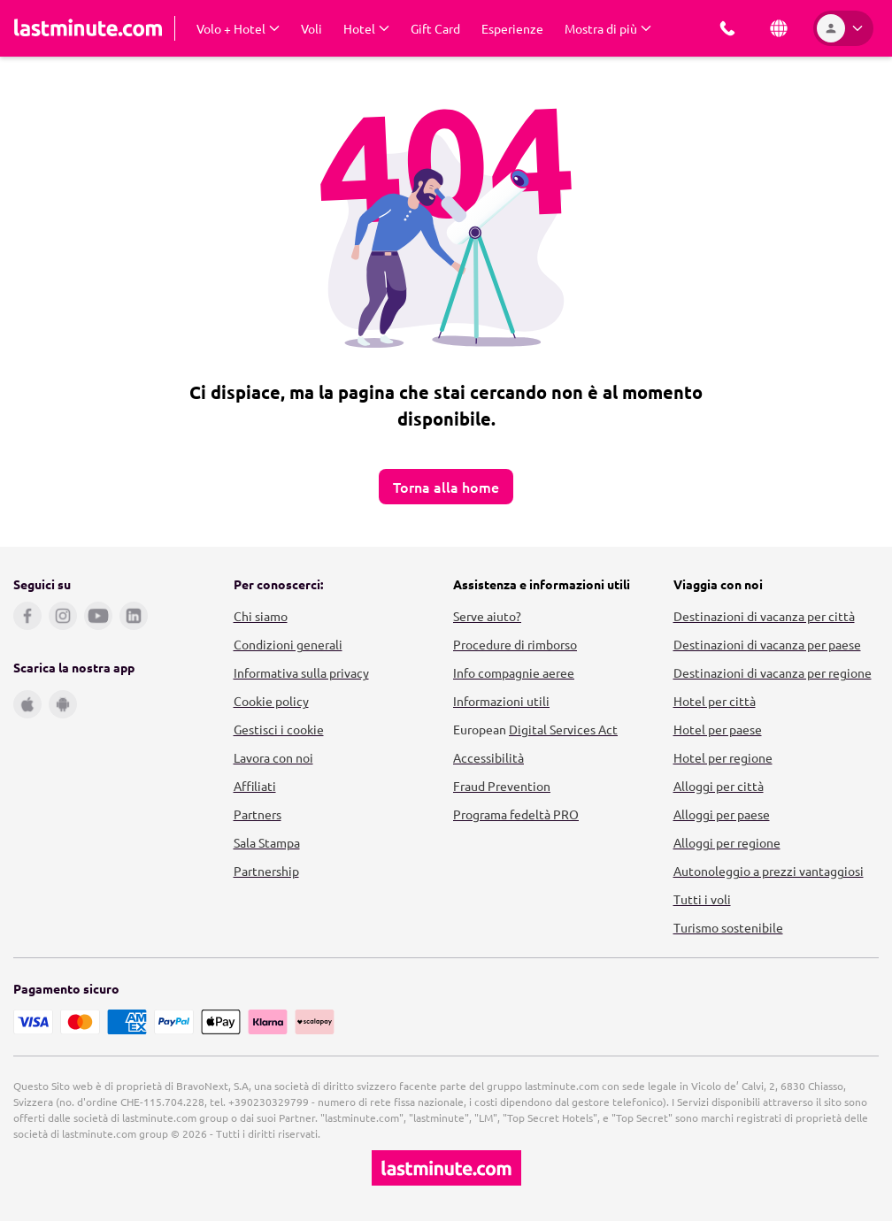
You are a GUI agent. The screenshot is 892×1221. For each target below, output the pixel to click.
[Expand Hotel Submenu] (366, 28)
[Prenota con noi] (727, 28)
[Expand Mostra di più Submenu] (608, 28)
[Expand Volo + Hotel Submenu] (238, 28)
